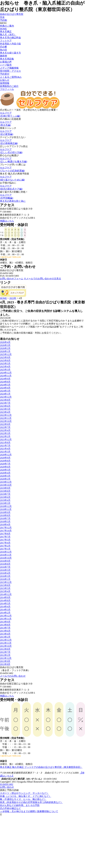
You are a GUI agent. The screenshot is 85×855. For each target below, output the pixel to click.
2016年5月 (5, 570)
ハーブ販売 (6, 65)
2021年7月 (5, 445)
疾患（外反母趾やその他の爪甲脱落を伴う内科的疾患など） (31, 802)
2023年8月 (5, 400)
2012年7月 (5, 652)
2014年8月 (5, 600)
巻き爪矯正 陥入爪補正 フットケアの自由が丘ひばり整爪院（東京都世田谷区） (41, 767)
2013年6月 (5, 631)
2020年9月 (5, 457)
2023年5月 (5, 409)
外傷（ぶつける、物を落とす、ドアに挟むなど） (25, 796)
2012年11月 (5, 643)
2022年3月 (5, 433)
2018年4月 (5, 524)
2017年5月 (5, 539)
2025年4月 (5, 366)
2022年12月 (6, 415)
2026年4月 (5, 342)
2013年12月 (6, 615)
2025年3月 (5, 369)
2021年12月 (6, 439)
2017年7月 (5, 536)
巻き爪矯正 (6, 31)
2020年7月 (5, 464)
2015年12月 (6, 582)
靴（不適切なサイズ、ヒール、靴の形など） (23, 799)
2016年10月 (6, 558)
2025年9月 (5, 357)
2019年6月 (5, 497)
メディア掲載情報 (9, 68)
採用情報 (4, 83)
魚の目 (3, 49)
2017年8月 (5, 533)
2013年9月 (5, 621)
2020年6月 (5, 467)
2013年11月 (5, 618)
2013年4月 (5, 634)
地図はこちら (7, 221)
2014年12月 (6, 594)
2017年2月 (5, 546)
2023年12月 (6, 397)
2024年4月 (5, 388)
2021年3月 (5, 451)
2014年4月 (5, 606)
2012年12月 (6, 640)
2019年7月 (5, 494)
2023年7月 (5, 403)
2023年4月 (5, 412)
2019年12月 (6, 482)
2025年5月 (5, 363)
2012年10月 (6, 646)
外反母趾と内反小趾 (10, 43)
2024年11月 (5, 375)
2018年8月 (5, 515)
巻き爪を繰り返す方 (10, 53)
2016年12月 (6, 552)
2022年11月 (5, 418)
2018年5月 (5, 521)
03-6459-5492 (6, 784)
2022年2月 (5, 436)
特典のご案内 (7, 26)
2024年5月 (5, 385)
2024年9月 (5, 378)
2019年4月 (5, 500)
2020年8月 (5, 460)
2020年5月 (5, 470)
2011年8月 (5, 664)
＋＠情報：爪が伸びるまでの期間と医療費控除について (29, 811)
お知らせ (4, 80)
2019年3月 (5, 503)
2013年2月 (5, 637)
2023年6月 (5, 406)
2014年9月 (5, 597)
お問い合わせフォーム (11, 278)
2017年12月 (6, 527)
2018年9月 (5, 512)
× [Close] (0, 814)
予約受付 (4, 74)
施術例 (3, 56)
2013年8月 (5, 625)
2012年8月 (5, 649)
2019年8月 (5, 491)
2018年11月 (5, 509)
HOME (3, 28)
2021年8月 (5, 442)
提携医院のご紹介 (9, 86)
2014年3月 (5, 609)
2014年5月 (5, 603)
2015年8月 (5, 585)
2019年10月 (6, 485)
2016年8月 (5, 564)
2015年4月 (5, 591)
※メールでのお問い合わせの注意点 (42, 278)
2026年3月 (5, 345)
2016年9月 (5, 561)
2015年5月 (5, 588)
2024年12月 (6, 372)
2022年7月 (5, 427)
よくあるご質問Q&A (11, 77)
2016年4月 (5, 573)
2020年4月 (5, 473)
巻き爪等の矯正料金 (10, 37)
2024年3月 (5, 391)
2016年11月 (5, 555)
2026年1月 (5, 351)
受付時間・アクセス (10, 71)
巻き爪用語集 (7, 59)
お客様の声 (6, 62)
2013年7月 (5, 628)
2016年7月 (5, 567)
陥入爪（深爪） (8, 34)
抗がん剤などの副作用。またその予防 (20, 805)
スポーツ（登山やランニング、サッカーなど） (24, 793)
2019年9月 (5, 488)
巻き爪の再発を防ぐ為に (13, 201)
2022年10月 (6, 421)
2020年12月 (6, 454)
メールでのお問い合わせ (13, 676)
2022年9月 (5, 424)
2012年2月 (5, 655)
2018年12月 (6, 506)
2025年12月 (6, 354)
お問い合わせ (7, 787)
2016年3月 (5, 576)
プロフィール (7, 89)
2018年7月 (5, 518)
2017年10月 (6, 530)
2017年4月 (5, 543)
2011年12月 (5, 658)
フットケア (6, 40)
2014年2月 (5, 612)
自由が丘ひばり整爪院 (11, 14)
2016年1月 (5, 579)
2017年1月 (5, 549)
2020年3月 (5, 476)
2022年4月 (5, 430)
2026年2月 (5, 348)
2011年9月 (5, 661)
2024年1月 (5, 394)
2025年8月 (5, 360)
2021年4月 (5, 448)
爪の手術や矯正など (10, 808)
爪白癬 (3, 46)
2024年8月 (5, 381)
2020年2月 (5, 479)
